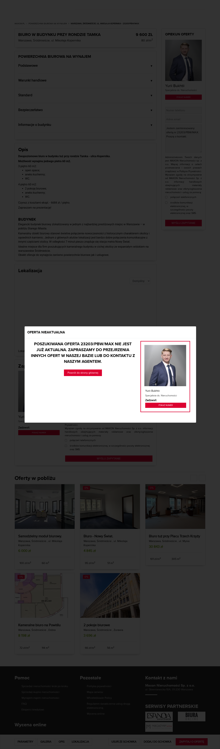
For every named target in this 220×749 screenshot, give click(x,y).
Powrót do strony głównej (83, 373)
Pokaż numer (166, 405)
